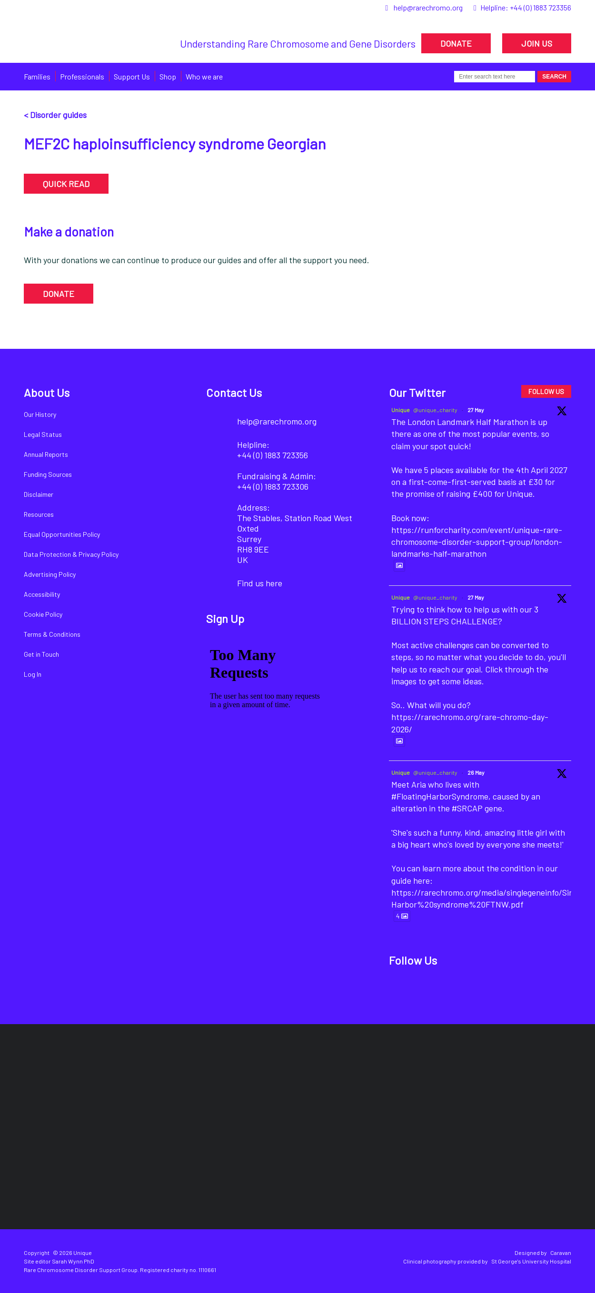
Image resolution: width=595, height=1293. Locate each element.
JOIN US (536, 43)
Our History (40, 414)
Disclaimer (38, 494)
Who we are (204, 76)
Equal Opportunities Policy (62, 534)
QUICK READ (66, 183)
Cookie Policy (43, 614)
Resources (39, 514)
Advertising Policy (50, 574)
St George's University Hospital (531, 1261)
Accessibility (42, 594)
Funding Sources (48, 474)
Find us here (259, 583)
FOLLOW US (546, 391)
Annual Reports (46, 454)
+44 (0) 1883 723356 (540, 7)
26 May (476, 772)
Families (37, 76)
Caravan (560, 1252)
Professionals (82, 76)
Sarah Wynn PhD (73, 1261)
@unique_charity (435, 409)
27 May (475, 409)
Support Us (132, 76)
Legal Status (43, 434)
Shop (167, 76)
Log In (32, 674)
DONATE (456, 43)
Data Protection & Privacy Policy (71, 554)
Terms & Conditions (52, 634)
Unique (400, 409)
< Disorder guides (55, 114)
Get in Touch (41, 654)
